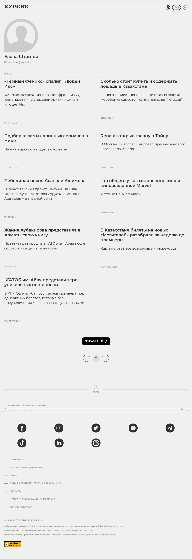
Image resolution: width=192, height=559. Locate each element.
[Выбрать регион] (167, 7)
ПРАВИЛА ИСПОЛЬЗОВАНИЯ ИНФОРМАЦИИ (32, 499)
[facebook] (21, 428)
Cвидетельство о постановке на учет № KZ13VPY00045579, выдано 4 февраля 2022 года (48, 530)
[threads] (96, 442)
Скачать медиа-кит (21, 507)
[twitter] (96, 428)
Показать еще (96, 341)
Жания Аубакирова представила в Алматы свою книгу (42, 232)
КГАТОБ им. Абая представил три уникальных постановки (41, 282)
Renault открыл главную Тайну (134, 135)
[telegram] (170, 428)
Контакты (15, 491)
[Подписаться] (185, 410)
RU (176, 7)
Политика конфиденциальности (29, 468)
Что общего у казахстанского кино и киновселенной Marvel (140, 183)
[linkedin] (59, 442)
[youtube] (133, 428)
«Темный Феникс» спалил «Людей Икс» (42, 84)
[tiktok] (21, 442)
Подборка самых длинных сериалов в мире (46, 138)
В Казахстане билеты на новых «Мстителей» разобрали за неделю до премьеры (142, 235)
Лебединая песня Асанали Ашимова (45, 180)
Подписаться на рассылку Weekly (26, 406)
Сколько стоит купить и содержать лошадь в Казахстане (138, 84)
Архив (13, 475)
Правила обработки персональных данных (35, 483)
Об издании (16, 460)
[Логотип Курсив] (16, 6)
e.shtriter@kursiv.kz (19, 62)
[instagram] (58, 428)
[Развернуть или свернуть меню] (185, 7)
